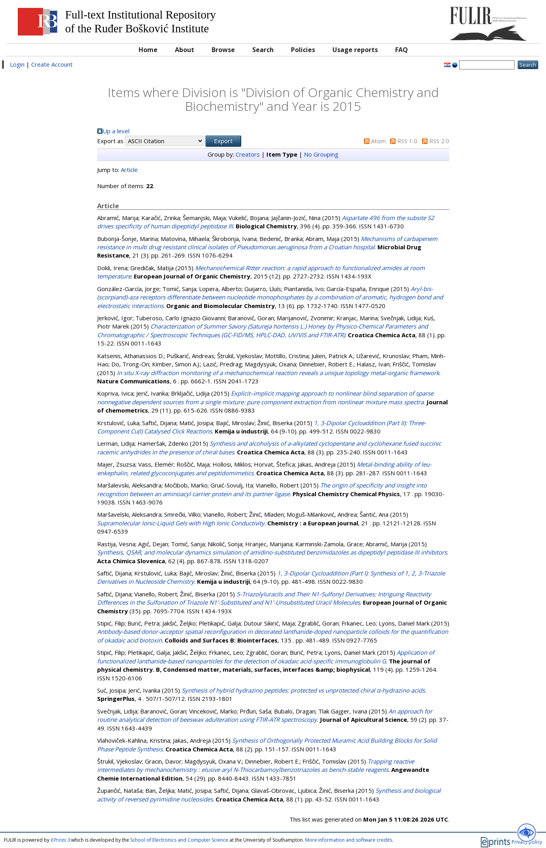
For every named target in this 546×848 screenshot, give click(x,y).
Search (263, 49)
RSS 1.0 (407, 141)
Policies (303, 49)
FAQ (401, 49)
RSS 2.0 (439, 141)
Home (148, 49)
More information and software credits (348, 840)
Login (17, 64)
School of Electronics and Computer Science (179, 840)
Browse (223, 49)
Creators (248, 154)
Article (129, 170)
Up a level (116, 131)
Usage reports (355, 49)
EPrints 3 (60, 840)
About (184, 49)
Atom (378, 141)
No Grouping (321, 154)
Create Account (52, 64)
